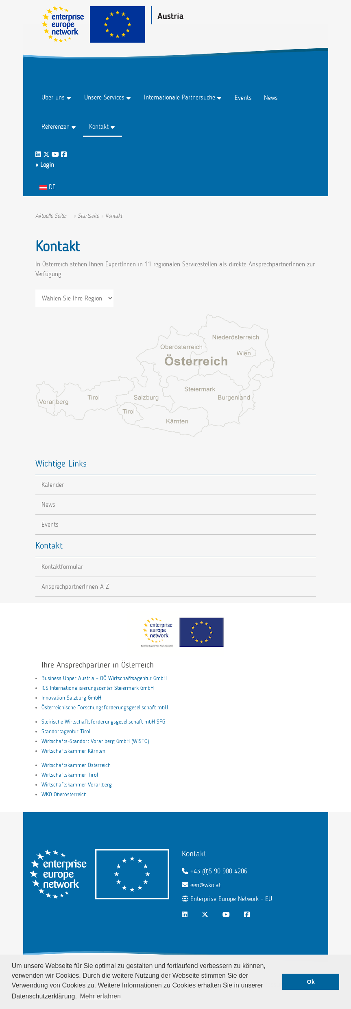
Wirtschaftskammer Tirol (69, 774)
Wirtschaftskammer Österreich (76, 765)
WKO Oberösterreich (64, 794)
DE (47, 187)
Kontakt (99, 126)
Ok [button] (311, 982)
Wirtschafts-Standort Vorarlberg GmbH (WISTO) (95, 741)
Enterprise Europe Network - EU (231, 899)
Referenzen (55, 126)
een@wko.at (205, 885)
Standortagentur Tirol (65, 731)
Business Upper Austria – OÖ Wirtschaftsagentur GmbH (104, 678)
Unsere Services (104, 97)
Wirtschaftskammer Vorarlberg (76, 784)
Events (243, 98)
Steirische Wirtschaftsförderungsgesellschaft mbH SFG (103, 721)
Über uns (53, 97)
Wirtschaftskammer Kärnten (73, 751)
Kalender (52, 484)
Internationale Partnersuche (179, 97)
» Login (44, 165)
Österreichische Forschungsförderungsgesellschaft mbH (104, 707)
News (271, 98)
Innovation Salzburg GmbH (71, 697)
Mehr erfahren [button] (100, 996)
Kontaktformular (62, 566)
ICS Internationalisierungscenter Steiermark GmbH (97, 688)
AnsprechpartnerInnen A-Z (75, 586)
